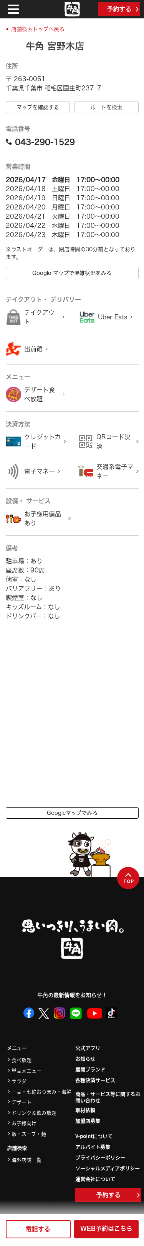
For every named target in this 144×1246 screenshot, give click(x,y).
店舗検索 (17, 1148)
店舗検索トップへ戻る (38, 29)
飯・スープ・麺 (29, 1133)
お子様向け (24, 1123)
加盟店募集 (87, 1120)
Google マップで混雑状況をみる (72, 273)
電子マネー (39, 471)
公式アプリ (87, 1047)
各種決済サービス (95, 1080)
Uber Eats (112, 317)
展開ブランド (90, 1069)
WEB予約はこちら (106, 1228)
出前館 (33, 349)
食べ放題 (21, 1059)
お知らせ (85, 1058)
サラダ (19, 1080)
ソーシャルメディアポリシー (107, 1168)
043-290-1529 (40, 142)
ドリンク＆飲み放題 (34, 1112)
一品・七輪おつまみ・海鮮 (41, 1091)
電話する (38, 1229)
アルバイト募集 (92, 1146)
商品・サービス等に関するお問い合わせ (107, 1097)
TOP (128, 878)
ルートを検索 (106, 107)
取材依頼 (85, 1110)
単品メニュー (26, 1070)
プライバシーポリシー (100, 1157)
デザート (21, 1101)
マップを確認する (38, 107)
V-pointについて (94, 1136)
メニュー (16, 1048)
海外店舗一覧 (26, 1159)
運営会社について (95, 1178)
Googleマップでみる (72, 813)
